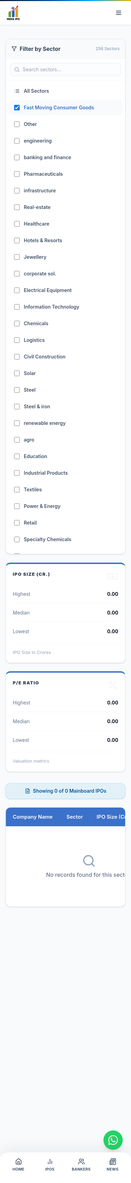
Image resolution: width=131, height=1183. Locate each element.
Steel (30, 390)
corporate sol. (40, 273)
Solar (30, 373)
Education (35, 456)
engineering (38, 141)
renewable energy (45, 423)
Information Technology (51, 307)
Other (30, 124)
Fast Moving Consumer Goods (59, 107)
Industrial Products (46, 473)
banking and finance (47, 157)
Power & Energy (42, 506)
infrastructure (40, 190)
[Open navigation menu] (118, 13)
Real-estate (37, 207)
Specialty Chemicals (47, 539)
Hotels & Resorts (43, 240)
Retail (30, 523)
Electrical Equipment (48, 290)
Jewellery (35, 257)
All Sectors (31, 91)
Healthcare (36, 224)
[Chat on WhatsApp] (113, 1140)
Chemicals (36, 323)
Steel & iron (37, 406)
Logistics (34, 340)
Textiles (33, 489)
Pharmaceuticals (43, 174)
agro (29, 440)
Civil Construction (45, 357)
